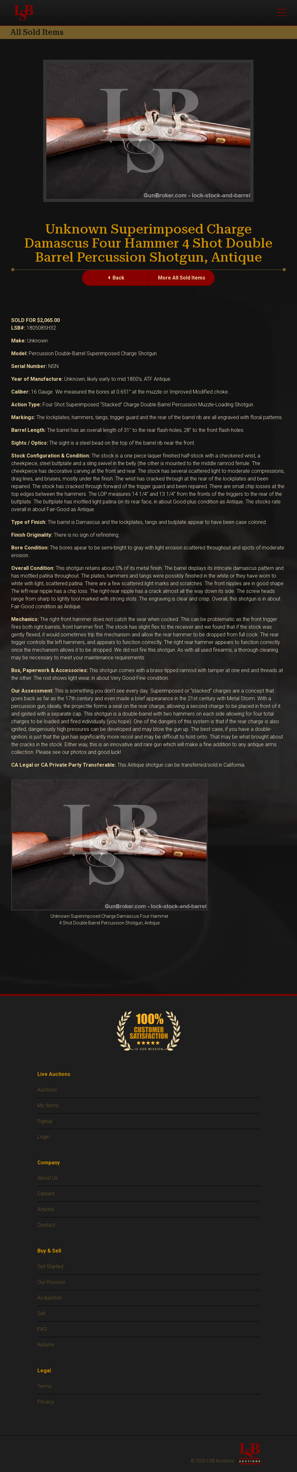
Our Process (51, 1282)
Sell (41, 1313)
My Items (48, 1105)
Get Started (50, 1266)
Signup (44, 1121)
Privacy (45, 1402)
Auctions (47, 1090)
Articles (45, 1209)
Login (43, 1137)
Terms (44, 1386)
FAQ (42, 1329)
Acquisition (49, 1298)
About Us (47, 1178)
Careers (46, 1194)
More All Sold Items (181, 278)
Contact (46, 1225)
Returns (45, 1345)
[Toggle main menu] (281, 12)
